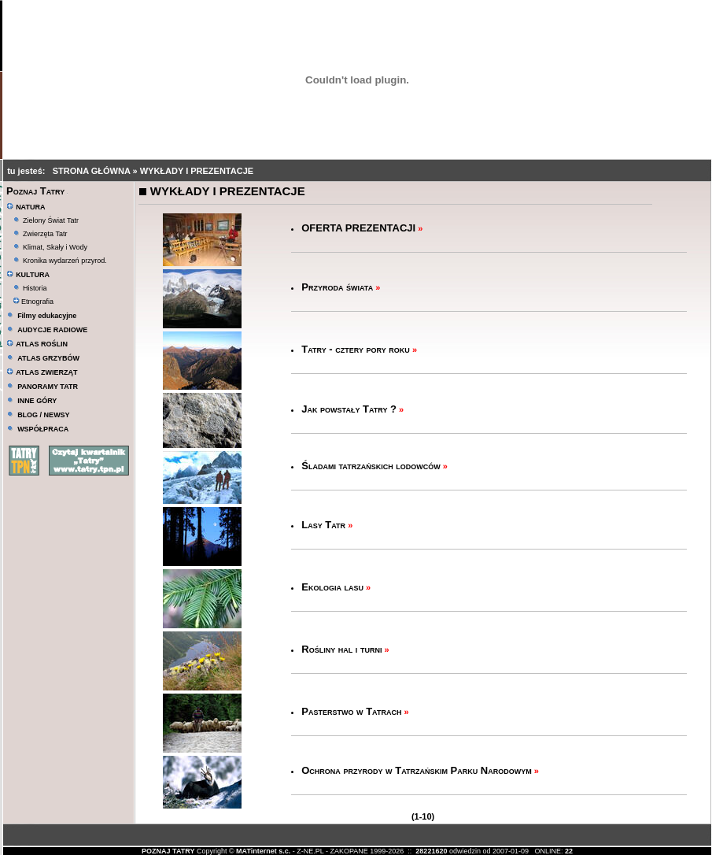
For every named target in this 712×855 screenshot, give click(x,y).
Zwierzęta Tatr (45, 234)
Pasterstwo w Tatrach (351, 711)
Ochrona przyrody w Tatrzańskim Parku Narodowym (416, 770)
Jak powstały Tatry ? (349, 409)
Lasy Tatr (323, 525)
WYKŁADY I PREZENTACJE (196, 171)
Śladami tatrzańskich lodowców (371, 466)
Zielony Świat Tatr (51, 220)
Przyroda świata (337, 287)
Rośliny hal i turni (341, 649)
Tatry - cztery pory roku (355, 349)
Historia (35, 288)
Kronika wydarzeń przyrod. (65, 261)
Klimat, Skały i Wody (55, 247)
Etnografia (33, 301)
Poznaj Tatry (35, 191)
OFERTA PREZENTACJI (358, 228)
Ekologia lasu (332, 587)
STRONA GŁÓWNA (93, 171)
